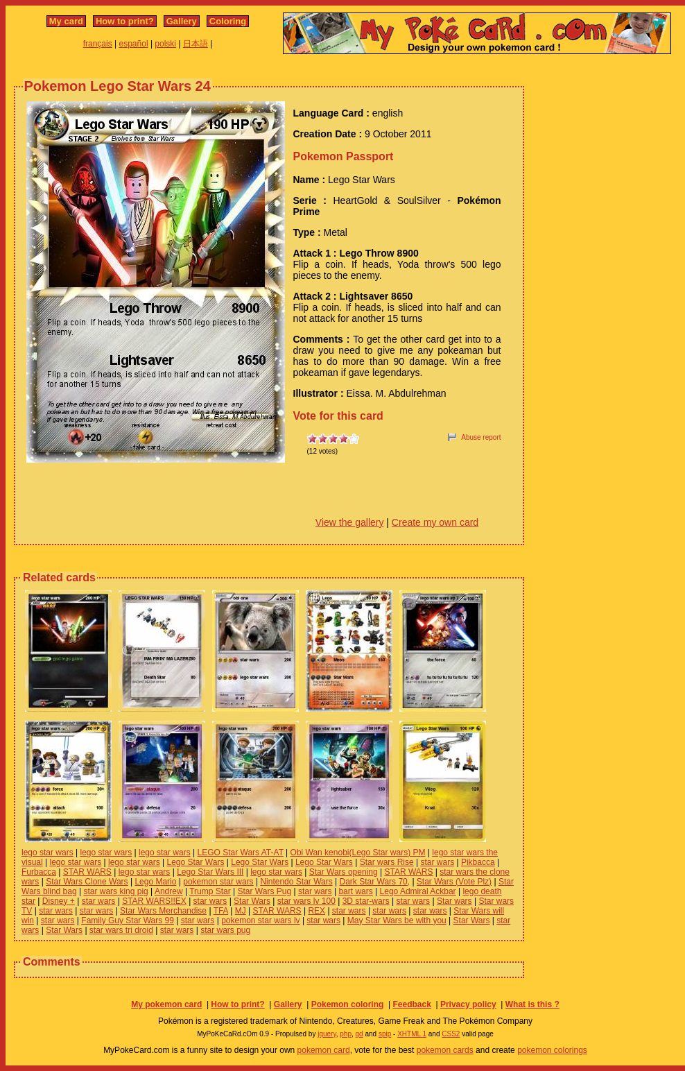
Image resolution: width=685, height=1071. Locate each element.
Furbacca (38, 872)
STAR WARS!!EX (154, 901)
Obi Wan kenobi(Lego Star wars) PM (358, 852)
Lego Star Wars (195, 862)
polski (165, 44)
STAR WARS (87, 872)
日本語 (195, 44)
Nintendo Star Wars (296, 881)
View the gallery (349, 522)
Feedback (411, 1004)
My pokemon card (166, 1004)
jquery (327, 1034)
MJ (240, 911)
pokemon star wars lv (260, 920)
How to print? (125, 21)
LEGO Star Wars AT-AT (241, 852)
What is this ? (532, 1004)
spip (385, 1034)
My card (66, 21)
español (133, 44)
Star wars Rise (387, 862)
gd (359, 1034)
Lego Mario (155, 881)
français (97, 44)
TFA (221, 911)
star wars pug (225, 930)
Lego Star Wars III (210, 872)
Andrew (169, 891)
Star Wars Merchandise (163, 911)
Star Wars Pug (265, 891)
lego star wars (47, 852)
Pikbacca (478, 862)
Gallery (181, 21)
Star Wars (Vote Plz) (454, 881)
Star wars (454, 901)
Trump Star (210, 891)
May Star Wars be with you (396, 920)
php (346, 1034)
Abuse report (481, 437)
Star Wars (252, 901)
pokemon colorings (552, 1050)
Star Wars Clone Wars (87, 881)
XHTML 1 (411, 1034)
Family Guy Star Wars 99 (127, 920)
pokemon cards (445, 1050)
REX (316, 911)
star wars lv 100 (306, 901)
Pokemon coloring (347, 1004)
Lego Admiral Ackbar (418, 891)
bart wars (355, 891)
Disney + (58, 901)
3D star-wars (366, 901)
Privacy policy (468, 1004)
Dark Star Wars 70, (374, 881)
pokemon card (323, 1050)
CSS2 (451, 1034)
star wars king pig (115, 891)
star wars (437, 862)
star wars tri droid (121, 930)
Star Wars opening (343, 872)
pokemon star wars (218, 881)
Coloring (227, 21)
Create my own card (435, 522)
